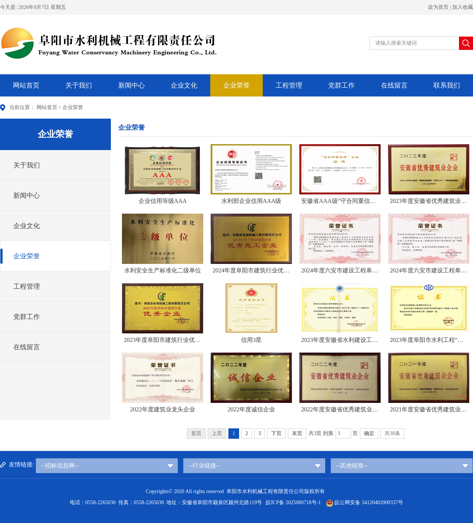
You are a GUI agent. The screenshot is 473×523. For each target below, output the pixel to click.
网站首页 (26, 85)
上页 (217, 433)
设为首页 (438, 7)
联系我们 (446, 85)
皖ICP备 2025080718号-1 (294, 502)
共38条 (392, 433)
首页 (196, 433)
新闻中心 (131, 85)
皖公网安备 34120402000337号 (364, 502)
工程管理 (289, 85)
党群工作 (341, 85)
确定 (369, 433)
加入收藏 (462, 7)
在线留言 (394, 85)
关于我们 (78, 85)
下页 (276, 433)
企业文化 (184, 85)
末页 (297, 433)
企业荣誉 (236, 85)
